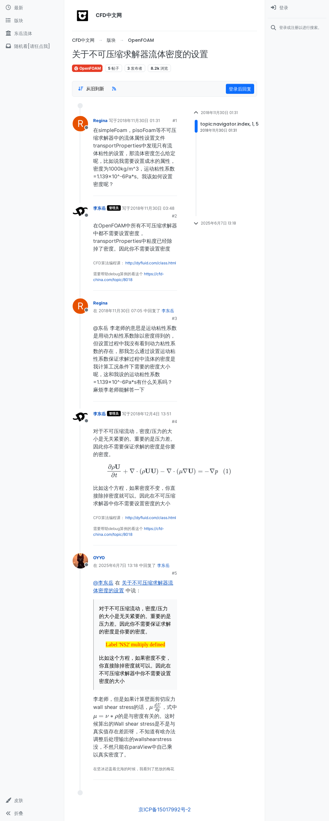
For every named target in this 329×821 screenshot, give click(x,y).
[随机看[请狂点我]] (32, 46)
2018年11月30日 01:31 (138, 120)
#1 (175, 120)
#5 (174, 573)
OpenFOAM (87, 68)
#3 (174, 318)
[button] (32, 800)
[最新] (32, 8)
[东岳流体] (32, 33)
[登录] (297, 8)
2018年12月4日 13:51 (150, 413)
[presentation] (135, 470)
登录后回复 (240, 89)
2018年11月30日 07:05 (120, 310)
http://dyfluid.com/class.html (150, 262)
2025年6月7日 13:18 (118, 565)
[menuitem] (297, 8)
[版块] (32, 20)
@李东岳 (103, 582)
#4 (174, 421)
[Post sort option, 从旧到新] (91, 88)
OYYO (99, 557)
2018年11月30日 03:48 (152, 208)
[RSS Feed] (114, 88)
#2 (174, 215)
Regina (100, 120)
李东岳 (99, 208)
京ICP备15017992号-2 (164, 809)
